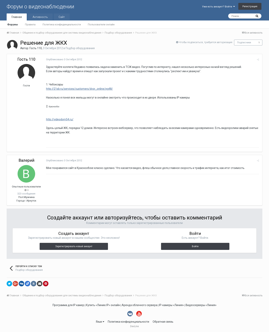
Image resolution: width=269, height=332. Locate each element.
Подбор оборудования (80, 48)
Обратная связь (163, 321)
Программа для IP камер (68, 305)
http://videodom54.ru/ (59, 119)
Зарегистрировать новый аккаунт (73, 246)
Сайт (62, 17)
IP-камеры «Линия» (171, 305)
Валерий (26, 160)
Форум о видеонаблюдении (40, 6)
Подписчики (244, 42)
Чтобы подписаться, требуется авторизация (205, 42)
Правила (30, 24)
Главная (17, 17)
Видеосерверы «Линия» (201, 305)
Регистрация (249, 6)
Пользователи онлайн (101, 24)
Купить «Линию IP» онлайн (103, 305)
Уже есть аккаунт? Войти (218, 6)
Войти (195, 246)
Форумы (12, 24)
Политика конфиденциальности (62, 24)
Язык (100, 321)
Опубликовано (64, 59)
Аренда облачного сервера (139, 305)
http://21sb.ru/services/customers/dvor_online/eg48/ (79, 88)
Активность (40, 17)
